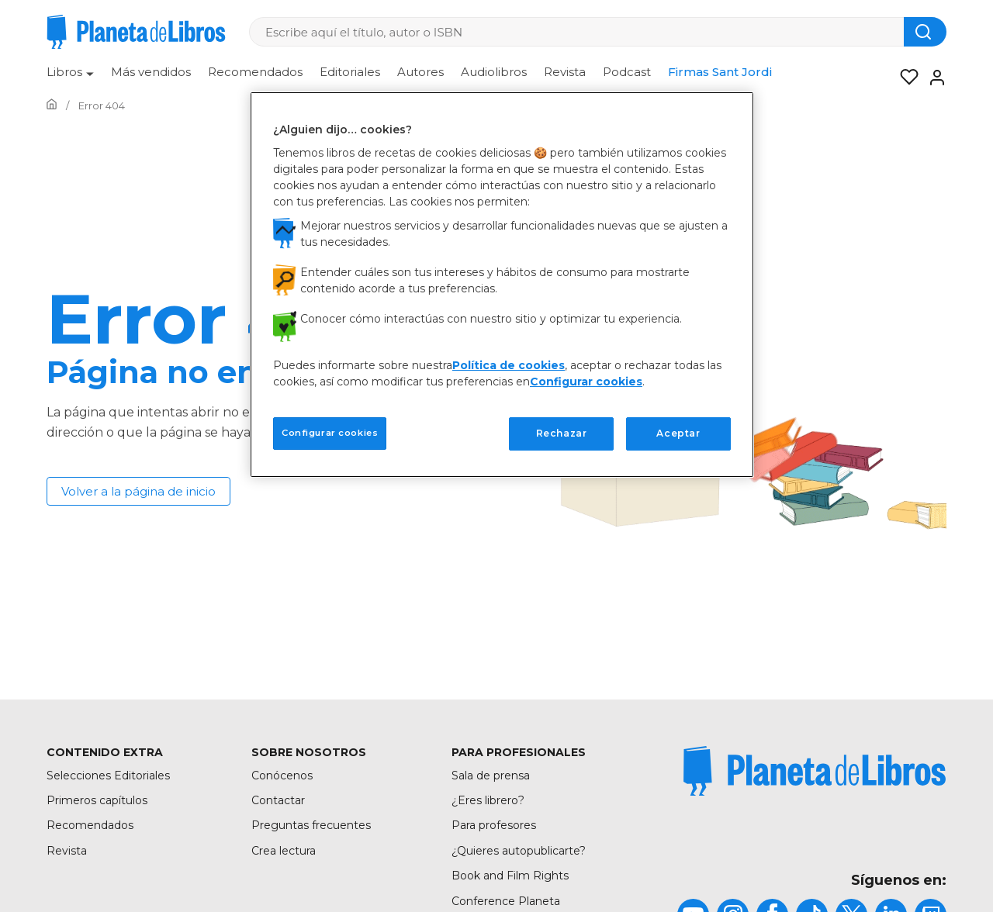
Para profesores (494, 825)
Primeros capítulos (97, 800)
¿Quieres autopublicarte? (519, 851)
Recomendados (255, 71)
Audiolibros (494, 71)
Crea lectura (283, 851)
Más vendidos (151, 71)
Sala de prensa (491, 775)
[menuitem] (70, 77)
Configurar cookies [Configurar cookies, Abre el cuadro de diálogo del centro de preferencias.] (330, 432)
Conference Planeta (506, 901)
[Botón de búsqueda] (925, 32)
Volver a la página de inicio (138, 491)
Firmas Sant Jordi (720, 71)
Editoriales (350, 71)
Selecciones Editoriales (108, 775)
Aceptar (678, 433)
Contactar (278, 800)
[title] (814, 771)
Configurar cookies (586, 382)
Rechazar (561, 433)
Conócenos (282, 775)
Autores (420, 71)
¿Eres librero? (488, 800)
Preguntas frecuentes (311, 825)
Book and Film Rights (510, 876)
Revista (565, 71)
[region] (502, 285)
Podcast (627, 71)
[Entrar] (932, 77)
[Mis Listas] (905, 77)
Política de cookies (508, 365)
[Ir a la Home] (52, 105)
